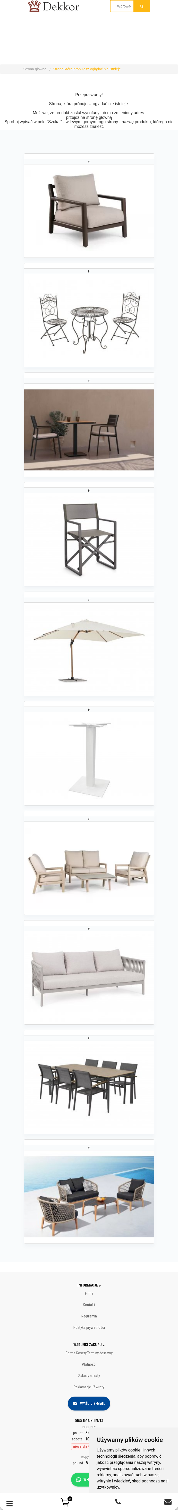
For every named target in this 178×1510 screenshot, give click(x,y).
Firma (89, 1293)
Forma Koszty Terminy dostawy (89, 1353)
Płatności (89, 1364)
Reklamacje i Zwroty (89, 1387)
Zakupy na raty (89, 1375)
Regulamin (89, 1316)
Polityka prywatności (89, 1327)
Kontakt (89, 1304)
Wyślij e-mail (89, 1403)
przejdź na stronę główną (89, 117)
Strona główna (35, 69)
